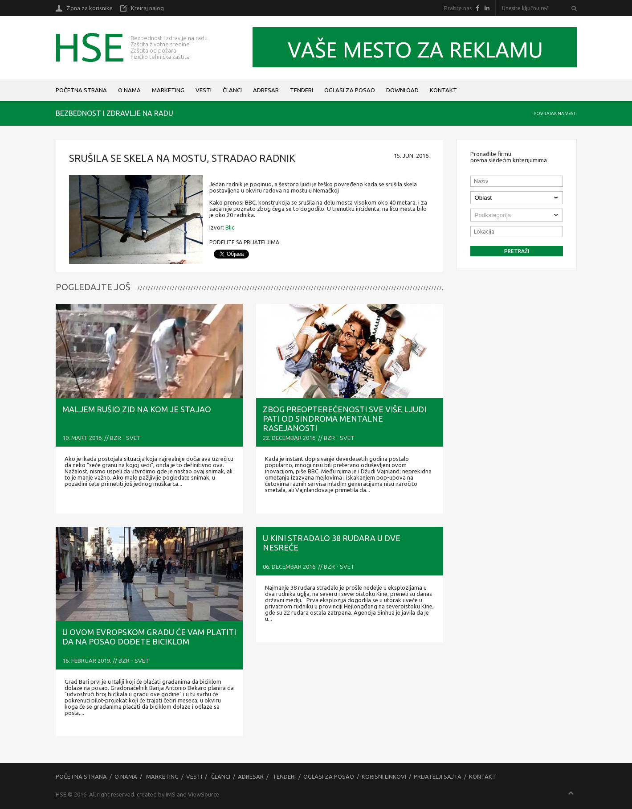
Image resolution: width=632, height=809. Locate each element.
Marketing (168, 90)
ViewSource (203, 794)
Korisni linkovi (384, 776)
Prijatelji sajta (437, 776)
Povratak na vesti (555, 113)
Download (402, 90)
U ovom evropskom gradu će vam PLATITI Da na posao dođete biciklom (149, 637)
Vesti (204, 90)
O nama (129, 90)
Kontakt (443, 90)
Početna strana (81, 90)
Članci (232, 90)
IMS (170, 794)
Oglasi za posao (349, 90)
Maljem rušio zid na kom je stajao (136, 409)
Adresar (266, 90)
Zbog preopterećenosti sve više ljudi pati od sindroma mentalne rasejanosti (344, 418)
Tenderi (301, 90)
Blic (229, 227)
